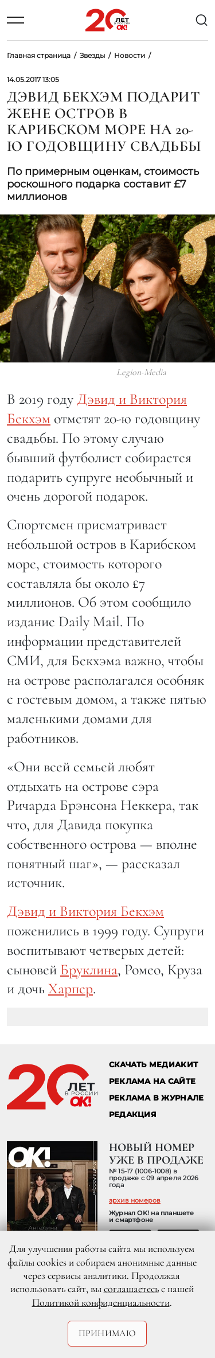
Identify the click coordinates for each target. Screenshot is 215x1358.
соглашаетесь (131, 1288)
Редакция (133, 1114)
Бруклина (89, 969)
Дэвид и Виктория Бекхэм (85, 911)
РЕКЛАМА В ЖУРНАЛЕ (156, 1098)
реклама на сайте (152, 1081)
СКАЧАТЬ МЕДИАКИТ (153, 1064)
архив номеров (135, 1200)
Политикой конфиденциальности (101, 1302)
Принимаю (107, 1333)
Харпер (70, 988)
